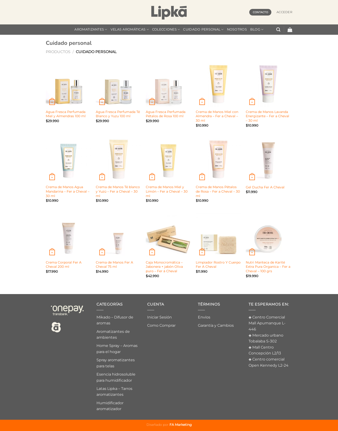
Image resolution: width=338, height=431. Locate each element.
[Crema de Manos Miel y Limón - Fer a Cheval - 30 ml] (168, 159)
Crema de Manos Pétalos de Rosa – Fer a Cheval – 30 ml (218, 191)
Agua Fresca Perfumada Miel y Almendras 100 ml (66, 114)
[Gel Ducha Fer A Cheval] (268, 159)
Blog (257, 29)
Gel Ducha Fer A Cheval (265, 187)
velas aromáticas (130, 29)
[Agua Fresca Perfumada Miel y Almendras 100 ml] (68, 83)
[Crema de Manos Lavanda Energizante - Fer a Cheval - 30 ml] (268, 83)
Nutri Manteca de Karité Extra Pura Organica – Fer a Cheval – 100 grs (268, 266)
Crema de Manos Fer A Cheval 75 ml (114, 264)
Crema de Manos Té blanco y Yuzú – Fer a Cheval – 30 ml (118, 191)
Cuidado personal (203, 29)
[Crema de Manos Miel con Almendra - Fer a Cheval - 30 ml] (218, 83)
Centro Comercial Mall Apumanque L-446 (267, 323)
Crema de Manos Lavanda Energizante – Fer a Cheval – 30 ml (267, 116)
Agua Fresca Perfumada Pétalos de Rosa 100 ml (165, 114)
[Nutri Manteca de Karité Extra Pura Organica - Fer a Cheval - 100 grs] (268, 234)
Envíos (204, 317)
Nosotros (237, 29)
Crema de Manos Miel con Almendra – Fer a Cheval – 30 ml (217, 116)
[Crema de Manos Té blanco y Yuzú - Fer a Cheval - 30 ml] (118, 159)
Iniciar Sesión (159, 317)
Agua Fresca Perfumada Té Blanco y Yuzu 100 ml (118, 114)
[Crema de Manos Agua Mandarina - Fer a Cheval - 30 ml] (68, 159)
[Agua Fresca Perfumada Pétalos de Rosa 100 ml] (168, 83)
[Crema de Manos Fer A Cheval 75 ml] (118, 234)
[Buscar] (278, 30)
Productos (58, 52)
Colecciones (166, 29)
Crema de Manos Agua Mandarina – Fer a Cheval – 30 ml (67, 191)
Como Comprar (161, 325)
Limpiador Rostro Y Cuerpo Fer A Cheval (218, 264)
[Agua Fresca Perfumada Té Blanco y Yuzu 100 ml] (118, 83)
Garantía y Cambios (216, 325)
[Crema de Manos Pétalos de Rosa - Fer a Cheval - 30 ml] (218, 159)
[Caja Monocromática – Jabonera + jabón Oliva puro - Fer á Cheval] (168, 234)
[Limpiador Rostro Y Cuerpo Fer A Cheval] (218, 234)
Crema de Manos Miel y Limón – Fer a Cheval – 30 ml (167, 191)
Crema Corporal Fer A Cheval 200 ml (63, 264)
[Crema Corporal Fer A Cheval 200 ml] (68, 234)
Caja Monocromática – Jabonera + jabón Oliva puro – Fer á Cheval (164, 266)
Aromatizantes (90, 29)
